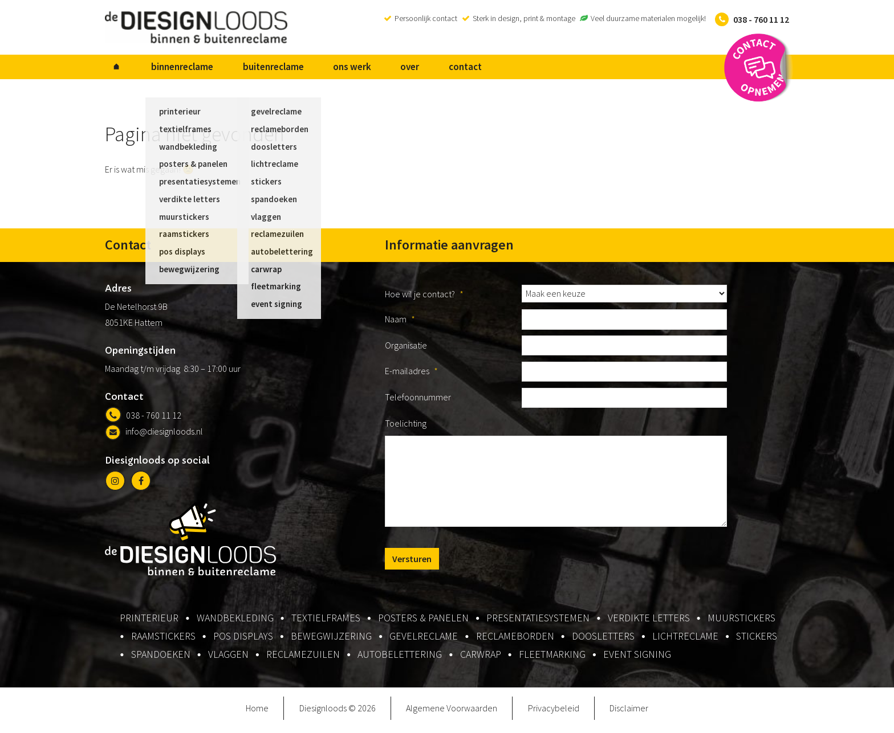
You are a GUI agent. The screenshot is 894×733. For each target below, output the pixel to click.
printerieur (149, 622)
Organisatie (406, 349)
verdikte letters (649, 622)
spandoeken (160, 658)
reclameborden (515, 640)
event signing (637, 658)
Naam (400, 323)
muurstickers (741, 622)
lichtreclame (685, 640)
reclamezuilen (303, 658)
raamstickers (163, 640)
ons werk (313, 69)
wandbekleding (235, 622)
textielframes (325, 622)
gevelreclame (423, 640)
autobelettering (399, 658)
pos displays (243, 640)
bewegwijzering (331, 640)
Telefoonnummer (418, 401)
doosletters (603, 640)
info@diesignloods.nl (154, 435)
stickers (756, 640)
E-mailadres (411, 375)
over (360, 69)
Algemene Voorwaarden (451, 712)
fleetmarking (552, 658)
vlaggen (228, 658)
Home (257, 712)
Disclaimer (628, 712)
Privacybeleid (553, 712)
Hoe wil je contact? (424, 298)
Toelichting (405, 427)
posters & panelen (423, 622)
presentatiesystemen (538, 622)
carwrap (480, 658)
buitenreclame (245, 69)
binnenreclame (166, 69)
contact (404, 69)
